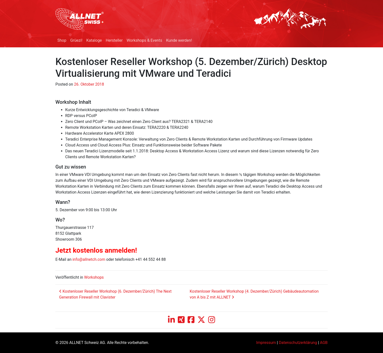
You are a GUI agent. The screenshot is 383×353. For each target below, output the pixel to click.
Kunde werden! (179, 40)
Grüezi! (76, 40)
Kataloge (94, 40)
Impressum (266, 342)
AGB (324, 342)
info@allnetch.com (88, 259)
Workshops (94, 277)
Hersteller (114, 40)
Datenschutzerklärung (298, 342)
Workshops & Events (144, 40)
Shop (61, 40)
